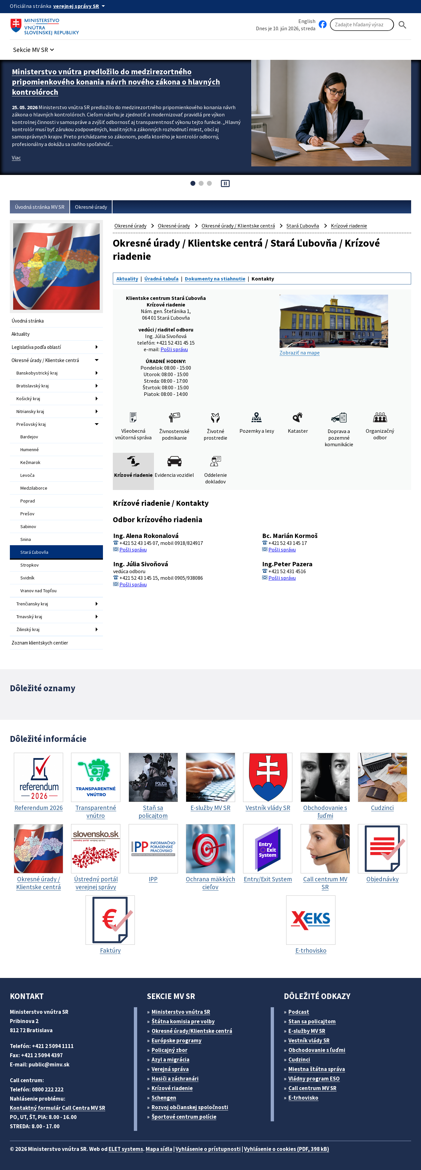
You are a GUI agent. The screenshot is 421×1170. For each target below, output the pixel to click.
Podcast (298, 1011)
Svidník (27, 578)
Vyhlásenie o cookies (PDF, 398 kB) (286, 1149)
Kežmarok (30, 462)
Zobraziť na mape (334, 325)
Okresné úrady (91, 207)
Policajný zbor (169, 1050)
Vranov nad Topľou (38, 591)
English (306, 21)
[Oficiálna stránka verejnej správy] (80, 6)
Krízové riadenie (349, 225)
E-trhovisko (303, 1097)
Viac (16, 157)
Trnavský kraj (29, 617)
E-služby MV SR (306, 1031)
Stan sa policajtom (312, 1021)
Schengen (164, 1097)
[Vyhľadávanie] (362, 24)
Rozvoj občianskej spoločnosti (190, 1107)
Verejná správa (170, 1069)
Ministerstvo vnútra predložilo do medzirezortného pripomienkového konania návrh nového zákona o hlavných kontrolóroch (116, 81)
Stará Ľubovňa (34, 552)
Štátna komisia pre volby (183, 1021)
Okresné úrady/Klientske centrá (192, 1031)
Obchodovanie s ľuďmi (316, 1050)
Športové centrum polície (184, 1116)
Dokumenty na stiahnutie (215, 278)
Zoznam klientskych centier (40, 643)
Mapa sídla (159, 1149)
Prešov (27, 514)
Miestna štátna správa (316, 1069)
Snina (25, 539)
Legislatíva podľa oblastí (36, 347)
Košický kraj (28, 399)
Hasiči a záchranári (175, 1078)
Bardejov (29, 437)
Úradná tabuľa (161, 278)
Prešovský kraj (31, 424)
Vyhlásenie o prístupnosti (208, 1149)
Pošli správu (174, 349)
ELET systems (126, 1149)
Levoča (27, 475)
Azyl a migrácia (170, 1059)
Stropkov (29, 565)
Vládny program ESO (314, 1078)
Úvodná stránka (28, 321)
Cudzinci (299, 1059)
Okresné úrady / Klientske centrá (45, 360)
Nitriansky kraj (30, 411)
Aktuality (21, 334)
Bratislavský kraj (32, 386)
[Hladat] (402, 25)
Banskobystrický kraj (37, 373)
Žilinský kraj (27, 629)
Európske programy (177, 1040)
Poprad (27, 501)
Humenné (29, 449)
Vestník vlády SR (309, 1040)
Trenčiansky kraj (32, 604)
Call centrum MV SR (312, 1088)
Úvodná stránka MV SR (39, 207)
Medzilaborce (33, 488)
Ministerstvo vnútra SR (181, 1011)
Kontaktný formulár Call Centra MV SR (57, 1107)
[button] (34, 47)
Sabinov (28, 526)
